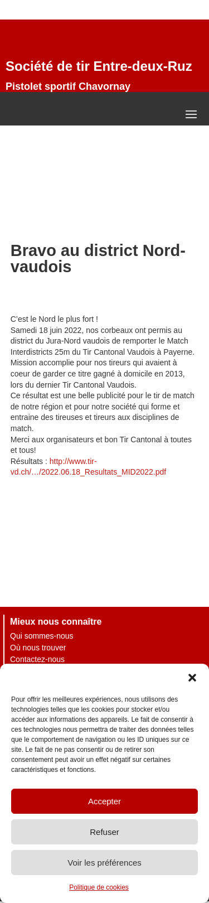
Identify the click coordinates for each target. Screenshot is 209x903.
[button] (192, 677)
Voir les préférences (104, 862)
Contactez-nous (37, 659)
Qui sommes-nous (42, 635)
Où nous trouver (38, 647)
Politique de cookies (99, 887)
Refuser (104, 832)
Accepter (104, 801)
